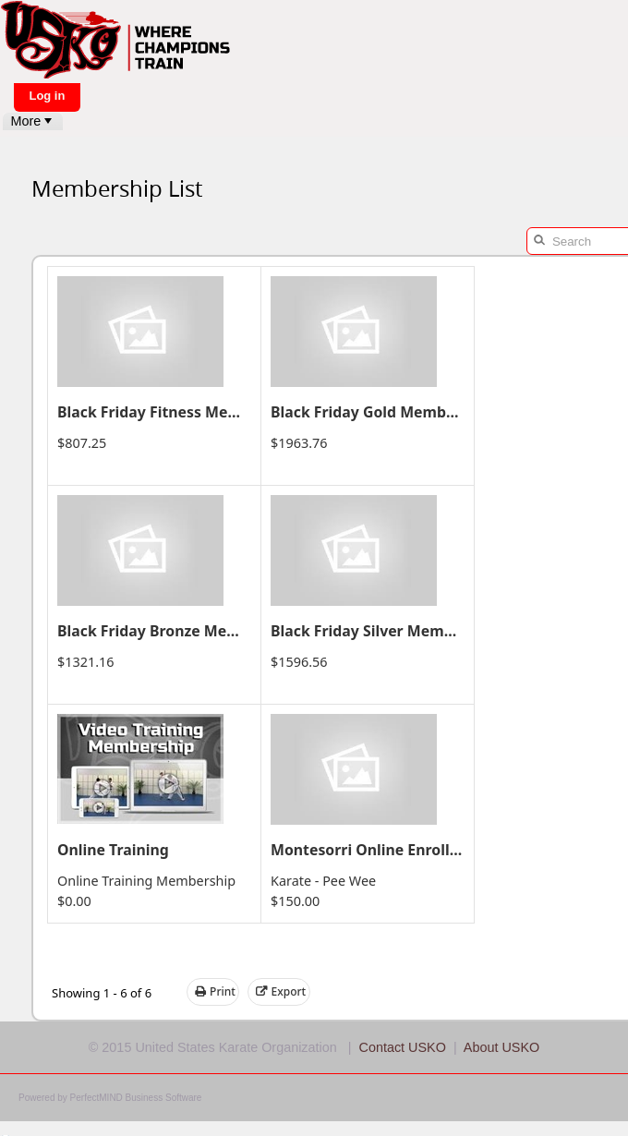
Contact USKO (402, 1047)
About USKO (501, 1047)
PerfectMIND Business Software (136, 1098)
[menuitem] (33, 121)
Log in (47, 96)
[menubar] (33, 121)
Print (215, 992)
